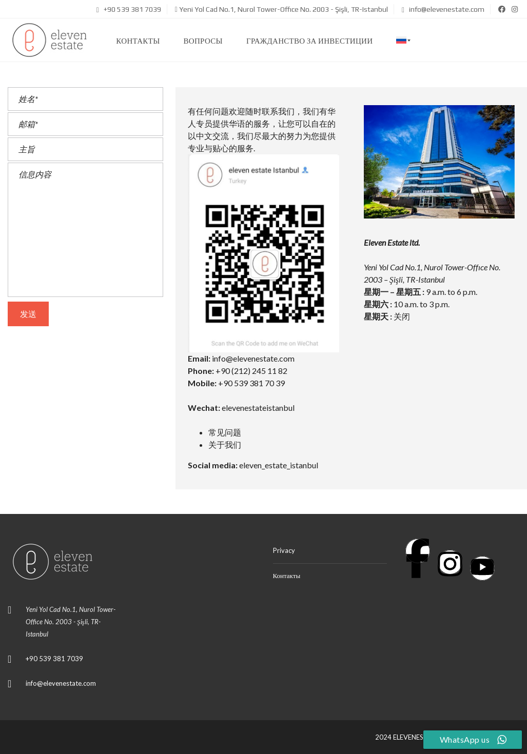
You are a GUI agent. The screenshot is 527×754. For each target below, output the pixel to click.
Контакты (287, 575)
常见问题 (224, 432)
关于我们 (224, 444)
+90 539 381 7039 (128, 9)
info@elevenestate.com (443, 9)
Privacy (284, 550)
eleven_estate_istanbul (278, 465)
